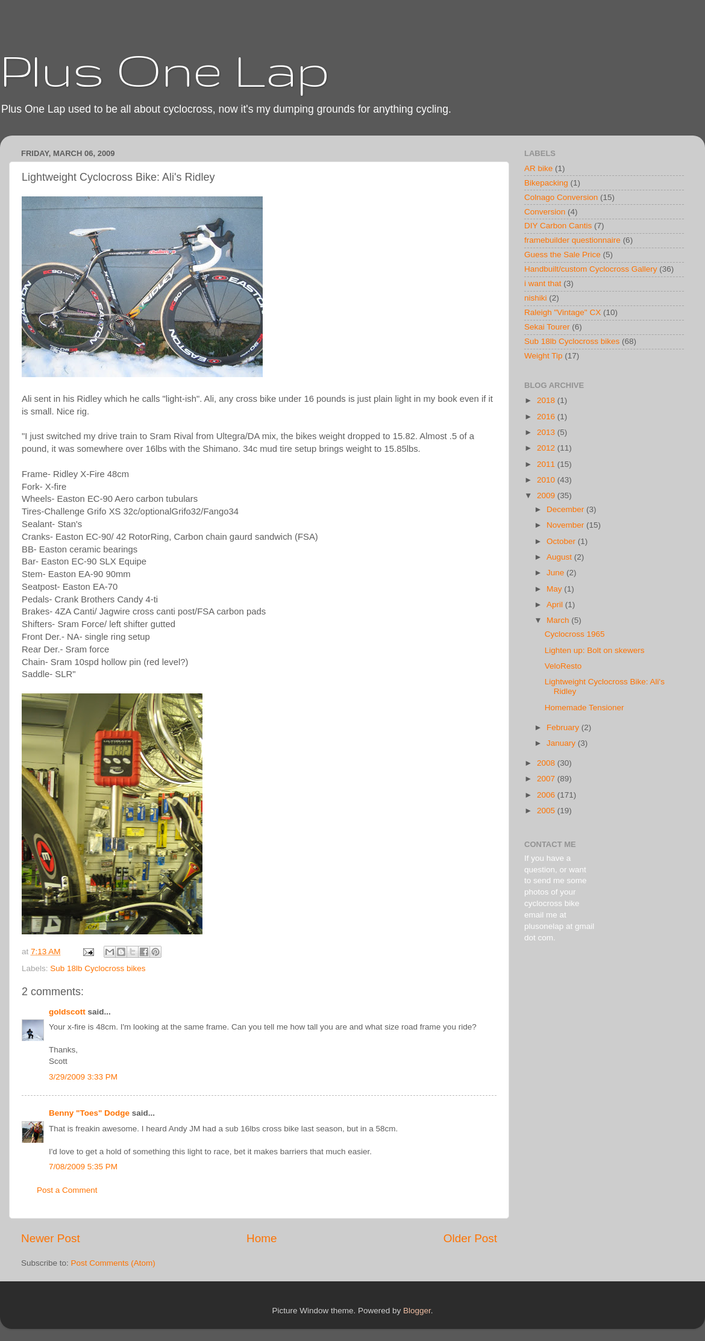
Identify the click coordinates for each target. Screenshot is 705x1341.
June (556, 572)
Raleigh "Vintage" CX (562, 312)
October (562, 541)
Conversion (544, 211)
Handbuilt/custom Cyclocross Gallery (590, 269)
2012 (547, 447)
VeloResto (563, 665)
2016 (547, 416)
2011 (547, 464)
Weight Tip (543, 355)
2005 (547, 810)
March (559, 620)
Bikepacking (546, 182)
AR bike (538, 168)
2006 (547, 794)
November (566, 525)
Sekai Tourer (547, 326)
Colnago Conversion (561, 197)
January (562, 743)
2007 (547, 778)
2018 (547, 400)
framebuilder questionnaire (572, 240)
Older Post (470, 1238)
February (564, 727)
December (566, 509)
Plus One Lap (165, 69)
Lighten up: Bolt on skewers (595, 650)
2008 (547, 762)
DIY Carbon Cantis (558, 225)
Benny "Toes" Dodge (89, 1113)
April (556, 604)
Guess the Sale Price (562, 254)
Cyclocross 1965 (575, 634)
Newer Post (50, 1238)
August (560, 556)
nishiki (535, 297)
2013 (547, 432)
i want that (543, 283)
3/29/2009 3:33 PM (83, 1076)
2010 (547, 479)
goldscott (67, 1011)
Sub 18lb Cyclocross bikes (97, 968)
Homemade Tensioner (584, 707)
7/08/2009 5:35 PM (83, 1166)
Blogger (417, 1310)
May (555, 588)
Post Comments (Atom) (113, 1263)
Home (261, 1238)
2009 (547, 495)
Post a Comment (67, 1190)
